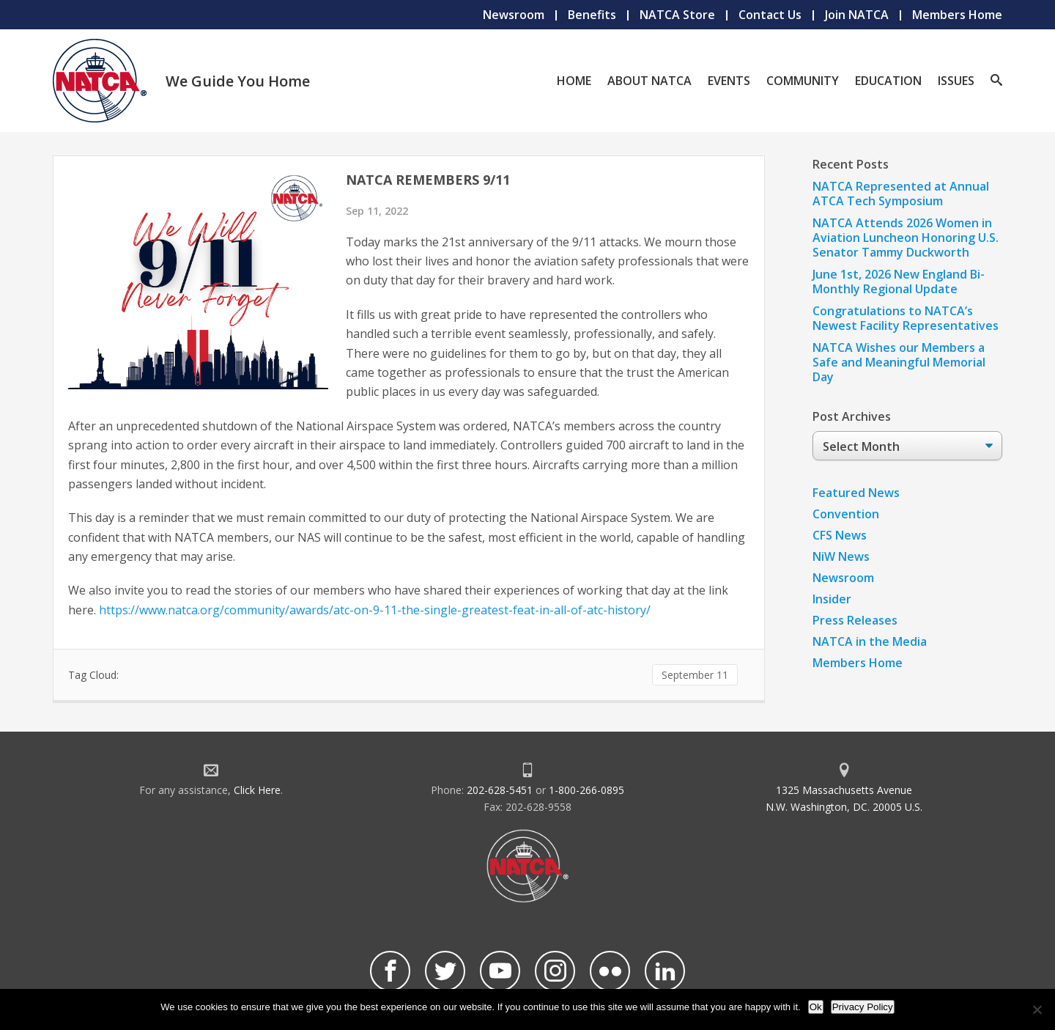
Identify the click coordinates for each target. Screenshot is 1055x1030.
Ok (816, 1006)
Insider (831, 599)
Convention (845, 514)
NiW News (841, 556)
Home (574, 81)
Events (729, 81)
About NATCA (649, 81)
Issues (956, 81)
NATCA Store (677, 15)
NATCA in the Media (869, 641)
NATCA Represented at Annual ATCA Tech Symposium (900, 193)
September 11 (695, 675)
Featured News (856, 493)
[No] (1036, 1009)
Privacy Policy (862, 1006)
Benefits (592, 15)
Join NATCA (857, 15)
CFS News (839, 535)
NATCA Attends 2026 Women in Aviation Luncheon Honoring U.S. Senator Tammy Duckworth (905, 237)
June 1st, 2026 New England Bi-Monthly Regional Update (898, 281)
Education (888, 81)
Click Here (257, 790)
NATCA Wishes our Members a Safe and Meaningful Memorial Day (898, 362)
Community (802, 81)
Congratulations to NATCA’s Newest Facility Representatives (905, 318)
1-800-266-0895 (586, 790)
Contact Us (770, 15)
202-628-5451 (500, 790)
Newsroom (513, 15)
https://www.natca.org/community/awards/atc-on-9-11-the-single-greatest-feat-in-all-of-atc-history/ (375, 610)
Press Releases (854, 620)
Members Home (957, 15)
